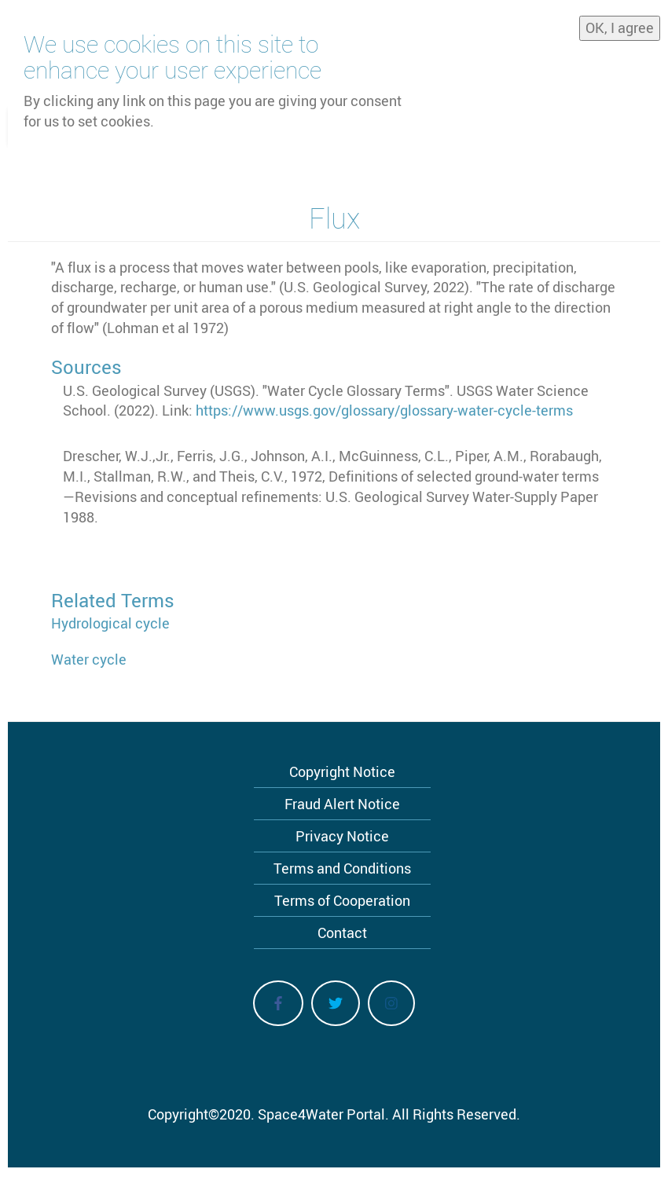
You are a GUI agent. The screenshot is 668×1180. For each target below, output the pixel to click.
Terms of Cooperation (342, 900)
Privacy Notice (342, 835)
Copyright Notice (342, 771)
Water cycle (89, 659)
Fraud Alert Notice (342, 803)
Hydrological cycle (110, 623)
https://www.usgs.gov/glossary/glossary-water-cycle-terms (384, 410)
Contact (342, 932)
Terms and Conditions (342, 868)
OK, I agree (619, 26)
